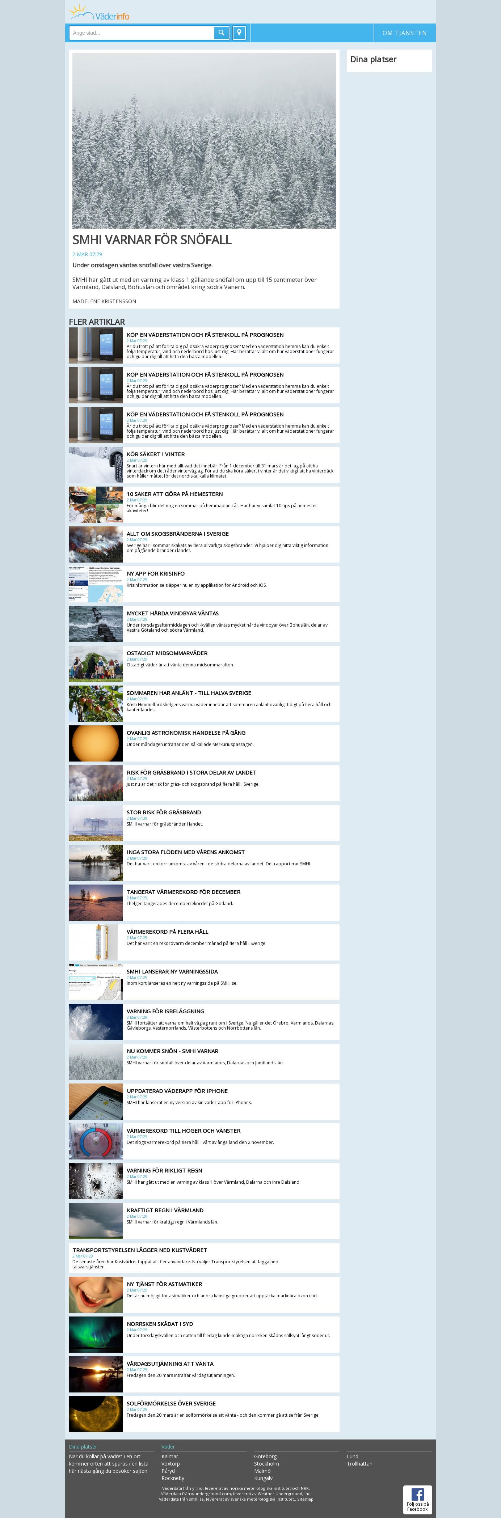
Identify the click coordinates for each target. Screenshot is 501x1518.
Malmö (262, 1470)
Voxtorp (170, 1463)
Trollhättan (359, 1463)
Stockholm (266, 1463)
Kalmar (169, 1456)
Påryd (168, 1470)
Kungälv (263, 1478)
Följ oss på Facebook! (418, 1498)
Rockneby (172, 1478)
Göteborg (265, 1456)
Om (405, 33)
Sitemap (305, 1499)
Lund (352, 1456)
